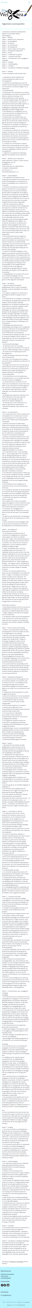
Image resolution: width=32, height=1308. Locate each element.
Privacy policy (4, 1276)
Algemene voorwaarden (16, 1261)
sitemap (19, 1302)
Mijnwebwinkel (21, 1305)
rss (22, 1302)
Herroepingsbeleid (6, 1278)
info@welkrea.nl (6, 1295)
